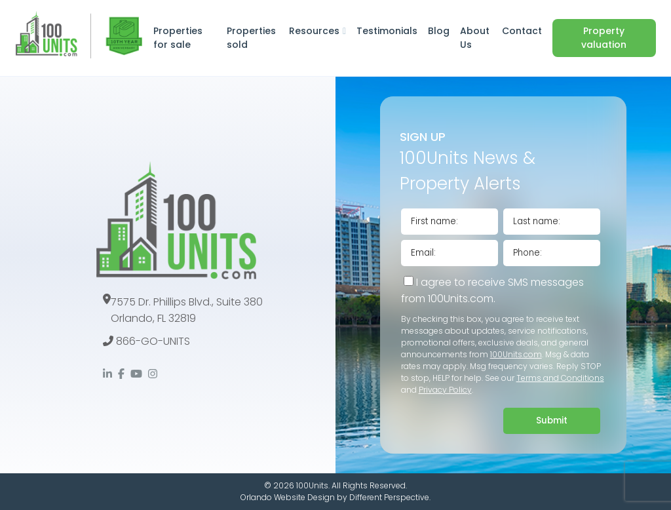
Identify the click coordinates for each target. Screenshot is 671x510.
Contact (522, 30)
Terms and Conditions (560, 377)
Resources (314, 30)
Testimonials (386, 30)
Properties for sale (177, 37)
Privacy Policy (445, 389)
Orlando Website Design (287, 497)
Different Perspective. (390, 497)
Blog (439, 30)
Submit (551, 420)
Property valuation (603, 37)
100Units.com (516, 354)
